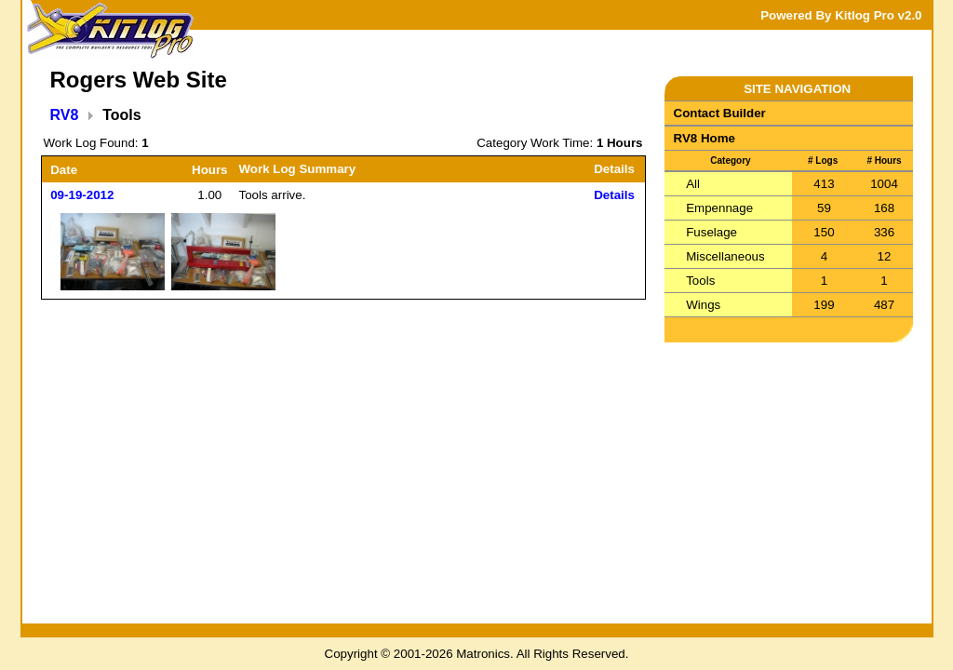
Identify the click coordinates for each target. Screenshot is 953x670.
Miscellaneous (725, 256)
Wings (703, 305)
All (693, 184)
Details (614, 195)
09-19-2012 (82, 195)
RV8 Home (704, 138)
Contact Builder (720, 113)
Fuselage (711, 232)
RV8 (64, 115)
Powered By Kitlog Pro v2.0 (840, 15)
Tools (700, 281)
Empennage (719, 208)
